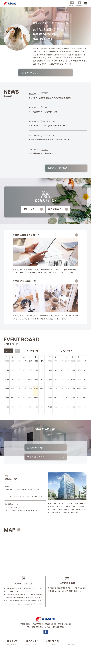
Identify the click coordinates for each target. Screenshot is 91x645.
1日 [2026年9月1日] (62, 356)
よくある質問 (50, 587)
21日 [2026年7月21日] (19, 338)
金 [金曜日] (36, 307)
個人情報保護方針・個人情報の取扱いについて (22, 641)
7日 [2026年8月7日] (36, 356)
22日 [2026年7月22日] (24, 338)
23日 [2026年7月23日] (30, 338)
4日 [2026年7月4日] (42, 310)
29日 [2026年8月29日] (85, 347)
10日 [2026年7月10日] (36, 320)
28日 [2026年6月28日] (7, 310)
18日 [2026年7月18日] (42, 329)
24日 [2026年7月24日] (36, 338)
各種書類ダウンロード (75, 587)
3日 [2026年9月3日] (73, 356)
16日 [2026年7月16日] (30, 329)
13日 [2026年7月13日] (13, 329)
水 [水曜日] (24, 307)
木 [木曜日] (30, 307)
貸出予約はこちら (65, 398)
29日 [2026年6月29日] (13, 310)
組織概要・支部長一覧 (16, 590)
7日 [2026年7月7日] (19, 320)
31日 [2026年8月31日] (56, 356)
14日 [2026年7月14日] (19, 329)
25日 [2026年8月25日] (61, 347)
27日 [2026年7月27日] (13, 347)
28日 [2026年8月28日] (79, 347)
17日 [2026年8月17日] (56, 338)
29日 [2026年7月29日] (24, 347)
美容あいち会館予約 (74, 590)
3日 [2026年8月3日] (13, 356)
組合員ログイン (79, 3)
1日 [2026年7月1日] (24, 310)
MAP (9, 472)
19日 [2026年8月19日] (67, 338)
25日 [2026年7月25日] (42, 338)
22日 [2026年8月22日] (85, 338)
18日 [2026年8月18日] (61, 338)
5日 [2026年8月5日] (24, 356)
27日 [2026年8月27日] (73, 347)
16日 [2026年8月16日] (50, 338)
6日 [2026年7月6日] (13, 320)
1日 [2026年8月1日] (42, 347)
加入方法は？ (58, 209)
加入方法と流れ (32, 587)
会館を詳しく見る (26, 398)
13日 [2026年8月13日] (73, 329)
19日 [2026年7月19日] (7, 338)
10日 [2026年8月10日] (56, 329)
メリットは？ (33, 209)
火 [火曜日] (18, 307)
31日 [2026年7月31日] (36, 347)
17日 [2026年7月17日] (36, 329)
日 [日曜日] (7, 307)
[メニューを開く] (85, 3)
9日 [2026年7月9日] (30, 320)
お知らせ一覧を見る (66, 168)
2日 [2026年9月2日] (67, 356)
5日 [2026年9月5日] (85, 356)
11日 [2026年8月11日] (61, 329)
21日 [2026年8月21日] (79, 338)
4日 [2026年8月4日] (19, 356)
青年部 (10, 596)
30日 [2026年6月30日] (19, 310)
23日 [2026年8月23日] (50, 347)
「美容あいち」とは (45, 72)
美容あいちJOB (72, 599)
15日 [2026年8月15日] (85, 329)
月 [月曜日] (12, 307)
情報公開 (46, 641)
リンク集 (69, 596)
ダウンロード (72, 3)
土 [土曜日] (41, 307)
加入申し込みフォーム (54, 590)
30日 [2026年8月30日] (50, 356)
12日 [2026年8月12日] (67, 329)
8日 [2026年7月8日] (24, 320)
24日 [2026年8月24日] (56, 347)
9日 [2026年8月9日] (50, 329)
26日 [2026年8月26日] (67, 347)
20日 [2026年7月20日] (13, 338)
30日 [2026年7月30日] (30, 347)
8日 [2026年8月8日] (42, 356)
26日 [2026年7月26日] (7, 347)
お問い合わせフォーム (54, 593)
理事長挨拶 (11, 587)
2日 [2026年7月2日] (30, 310)
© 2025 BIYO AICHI (78, 641)
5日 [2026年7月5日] (7, 320)
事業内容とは (12, 599)
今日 (17, 300)
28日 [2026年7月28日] (19, 347)
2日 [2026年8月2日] (7, 356)
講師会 (10, 593)
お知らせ (69, 593)
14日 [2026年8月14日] (79, 329)
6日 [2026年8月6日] (30, 356)
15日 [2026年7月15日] (24, 329)
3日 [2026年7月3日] (36, 310)
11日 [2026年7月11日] (42, 320)
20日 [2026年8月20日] (73, 338)
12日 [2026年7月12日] (7, 329)
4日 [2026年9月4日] (79, 356)
